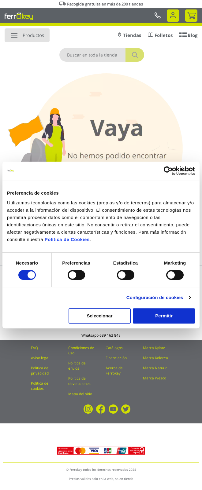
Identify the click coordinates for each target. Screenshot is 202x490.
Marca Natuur (155, 368)
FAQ (34, 347)
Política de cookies (39, 386)
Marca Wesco (154, 378)
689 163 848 (110, 335)
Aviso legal (40, 357)
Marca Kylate (154, 347)
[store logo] (19, 16)
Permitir (164, 315)
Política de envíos (77, 365)
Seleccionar (99, 315)
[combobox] (101, 55)
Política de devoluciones (79, 381)
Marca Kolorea (155, 357)
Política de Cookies (67, 239)
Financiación (116, 357)
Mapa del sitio (80, 394)
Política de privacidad (40, 370)
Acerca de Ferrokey (114, 370)
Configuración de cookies (154, 297)
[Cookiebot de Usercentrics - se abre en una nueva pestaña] (168, 170)
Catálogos (114, 347)
